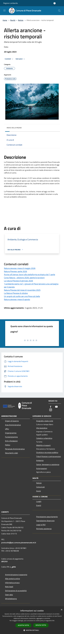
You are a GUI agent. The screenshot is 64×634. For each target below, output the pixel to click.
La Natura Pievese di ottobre (16, 293)
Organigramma (10, 433)
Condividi (9, 59)
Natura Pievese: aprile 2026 (15, 271)
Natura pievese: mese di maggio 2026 (19, 268)
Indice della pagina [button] (14, 127)
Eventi (38, 505)
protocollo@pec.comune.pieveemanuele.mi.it (18, 542)
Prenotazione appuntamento (47, 516)
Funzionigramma (11, 437)
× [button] (61, 610)
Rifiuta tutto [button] (41, 625)
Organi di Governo (12, 421)
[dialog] (32, 620)
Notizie (20, 20)
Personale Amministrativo (15, 449)
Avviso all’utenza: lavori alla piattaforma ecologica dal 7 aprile (29, 274)
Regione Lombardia (10, 3)
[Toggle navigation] (4, 10)
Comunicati (40, 487)
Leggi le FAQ (41, 524)
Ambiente (40, 460)
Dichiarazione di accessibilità (16, 590)
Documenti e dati (11, 453)
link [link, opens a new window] (53, 621)
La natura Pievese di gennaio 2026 (18, 280)
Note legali (9, 586)
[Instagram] (50, 410)
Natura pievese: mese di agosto (17, 299)
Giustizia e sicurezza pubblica (47, 452)
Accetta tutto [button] (23, 625)
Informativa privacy (12, 582)
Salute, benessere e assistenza (47, 464)
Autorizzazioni (41, 468)
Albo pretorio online (12, 578)
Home (5, 20)
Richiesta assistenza (44, 528)
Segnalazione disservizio (45, 520)
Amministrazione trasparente (16, 574)
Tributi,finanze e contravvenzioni (48, 456)
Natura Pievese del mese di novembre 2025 (22, 290)
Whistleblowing (11, 598)
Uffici (7, 429)
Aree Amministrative (13, 425)
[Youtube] (56, 406)
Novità (12, 20)
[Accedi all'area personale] (55, 3)
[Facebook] (50, 406)
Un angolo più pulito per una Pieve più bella (22, 296)
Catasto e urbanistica (44, 438)
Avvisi (38, 491)
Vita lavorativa (41, 428)
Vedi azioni (21, 59)
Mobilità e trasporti (43, 445)
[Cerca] (59, 10)
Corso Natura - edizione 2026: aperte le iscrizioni (24, 277)
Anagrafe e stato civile (44, 421)
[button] (32, 214)
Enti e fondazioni (11, 441)
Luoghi (38, 501)
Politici (7, 445)
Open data (9, 594)
